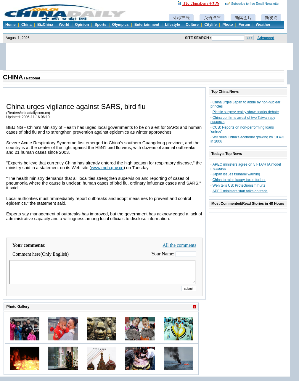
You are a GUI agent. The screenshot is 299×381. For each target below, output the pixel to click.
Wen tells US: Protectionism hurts (239, 185)
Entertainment (146, 25)
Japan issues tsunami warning (236, 174)
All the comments (179, 245)
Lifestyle (172, 25)
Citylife (210, 25)
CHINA (13, 77)
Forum (244, 25)
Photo (227, 25)
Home (10, 25)
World (64, 25)
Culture (192, 25)
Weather (263, 25)
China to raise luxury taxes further (239, 180)
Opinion (82, 25)
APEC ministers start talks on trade (240, 191)
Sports (101, 25)
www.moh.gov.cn (107, 167)
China (26, 25)
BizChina (45, 25)
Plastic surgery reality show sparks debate (246, 112)
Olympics (120, 25)
